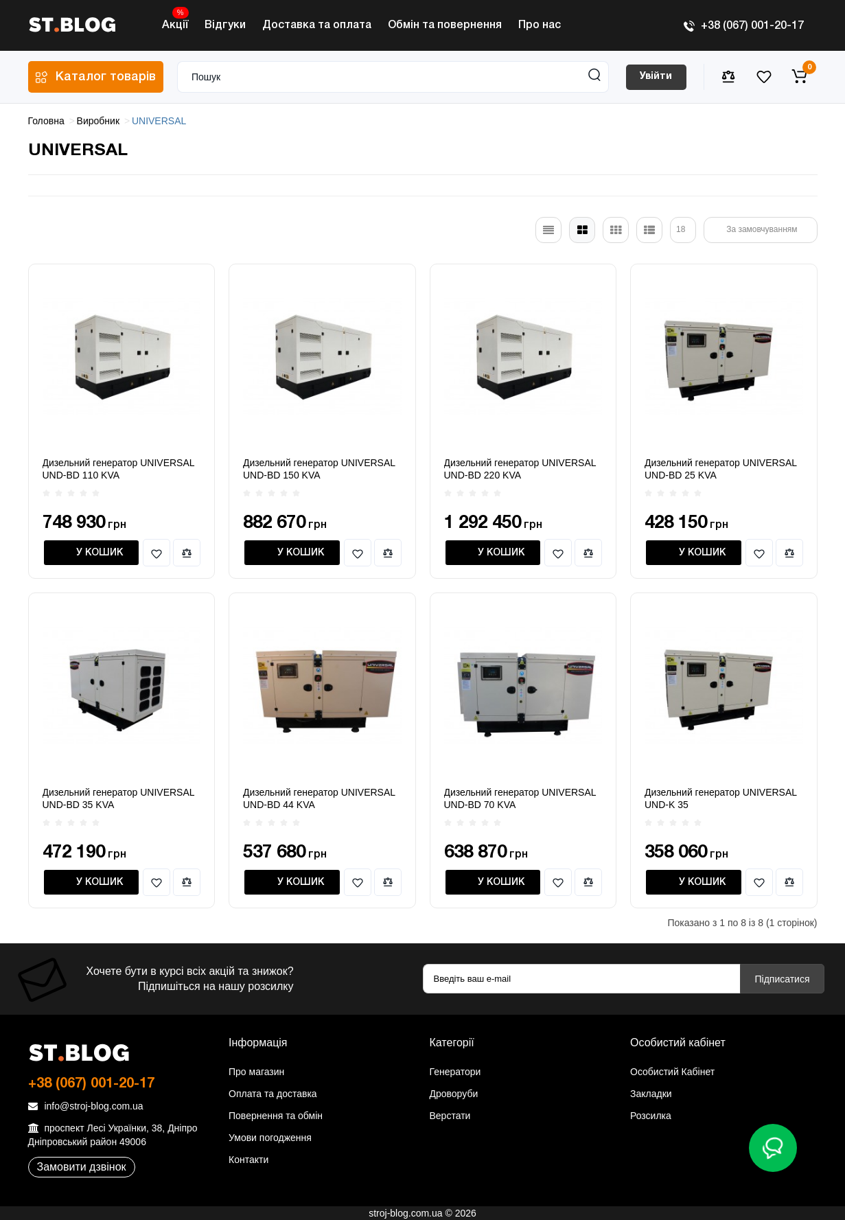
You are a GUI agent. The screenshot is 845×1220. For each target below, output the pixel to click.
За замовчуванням (761, 229)
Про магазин (256, 1071)
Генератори (455, 1071)
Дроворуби (454, 1093)
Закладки (651, 1093)
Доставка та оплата (316, 25)
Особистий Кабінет (672, 1071)
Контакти (248, 1159)
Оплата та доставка (273, 1093)
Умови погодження (270, 1137)
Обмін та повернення (445, 25)
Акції (175, 21)
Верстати (450, 1115)
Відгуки (225, 25)
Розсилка (650, 1115)
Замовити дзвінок (81, 1167)
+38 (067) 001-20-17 (744, 26)
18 (680, 229)
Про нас (539, 25)
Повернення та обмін (276, 1115)
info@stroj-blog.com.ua (85, 1106)
